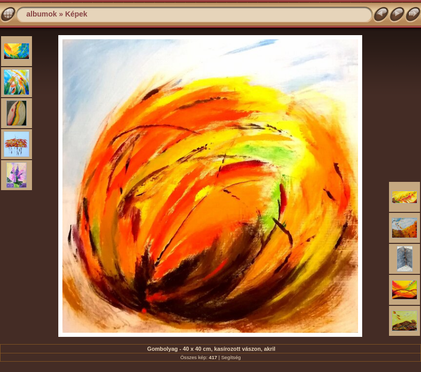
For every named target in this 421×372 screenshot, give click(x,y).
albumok (41, 14)
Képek (76, 14)
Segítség (231, 357)
